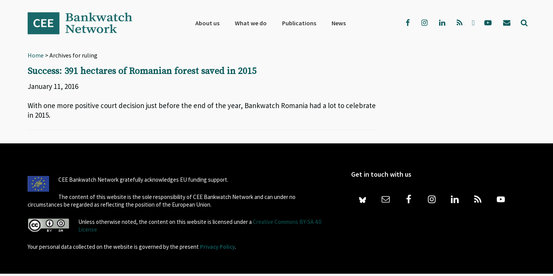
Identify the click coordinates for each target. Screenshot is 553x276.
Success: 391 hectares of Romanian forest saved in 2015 (142, 71)
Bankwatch (85, 23)
